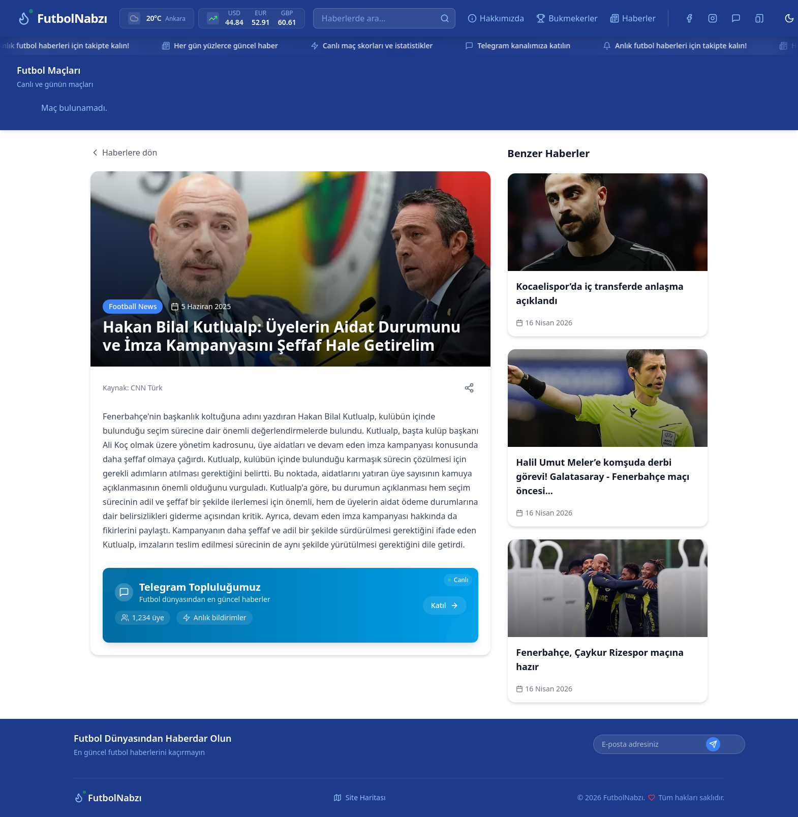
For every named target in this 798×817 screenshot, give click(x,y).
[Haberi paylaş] (469, 388)
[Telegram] (736, 18)
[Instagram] (712, 18)
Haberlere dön (123, 152)
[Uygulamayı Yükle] (759, 18)
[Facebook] (689, 18)
